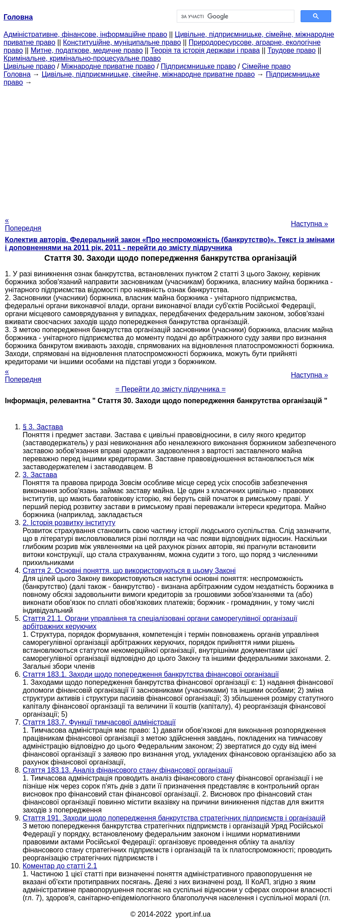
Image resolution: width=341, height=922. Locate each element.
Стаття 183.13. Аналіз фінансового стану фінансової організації (127, 770)
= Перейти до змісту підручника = (170, 389)
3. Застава (40, 475)
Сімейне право (266, 66)
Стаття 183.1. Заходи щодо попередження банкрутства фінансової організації (151, 674)
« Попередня (23, 224)
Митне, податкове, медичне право (87, 50)
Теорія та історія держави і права (205, 50)
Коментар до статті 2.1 (60, 866)
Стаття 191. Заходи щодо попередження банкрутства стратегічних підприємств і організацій (174, 818)
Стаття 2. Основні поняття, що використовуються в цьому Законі (129, 570)
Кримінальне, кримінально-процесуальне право (82, 58)
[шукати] (234, 16)
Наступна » (309, 224)
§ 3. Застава (43, 427)
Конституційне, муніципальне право (122, 42)
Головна (17, 74)
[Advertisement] (170, 148)
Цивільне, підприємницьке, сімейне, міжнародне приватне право (148, 74)
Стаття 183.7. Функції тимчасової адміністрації (99, 722)
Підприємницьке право (198, 66)
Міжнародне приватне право (108, 66)
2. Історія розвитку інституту (69, 522)
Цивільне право (29, 66)
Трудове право (291, 50)
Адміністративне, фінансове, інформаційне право (85, 34)
